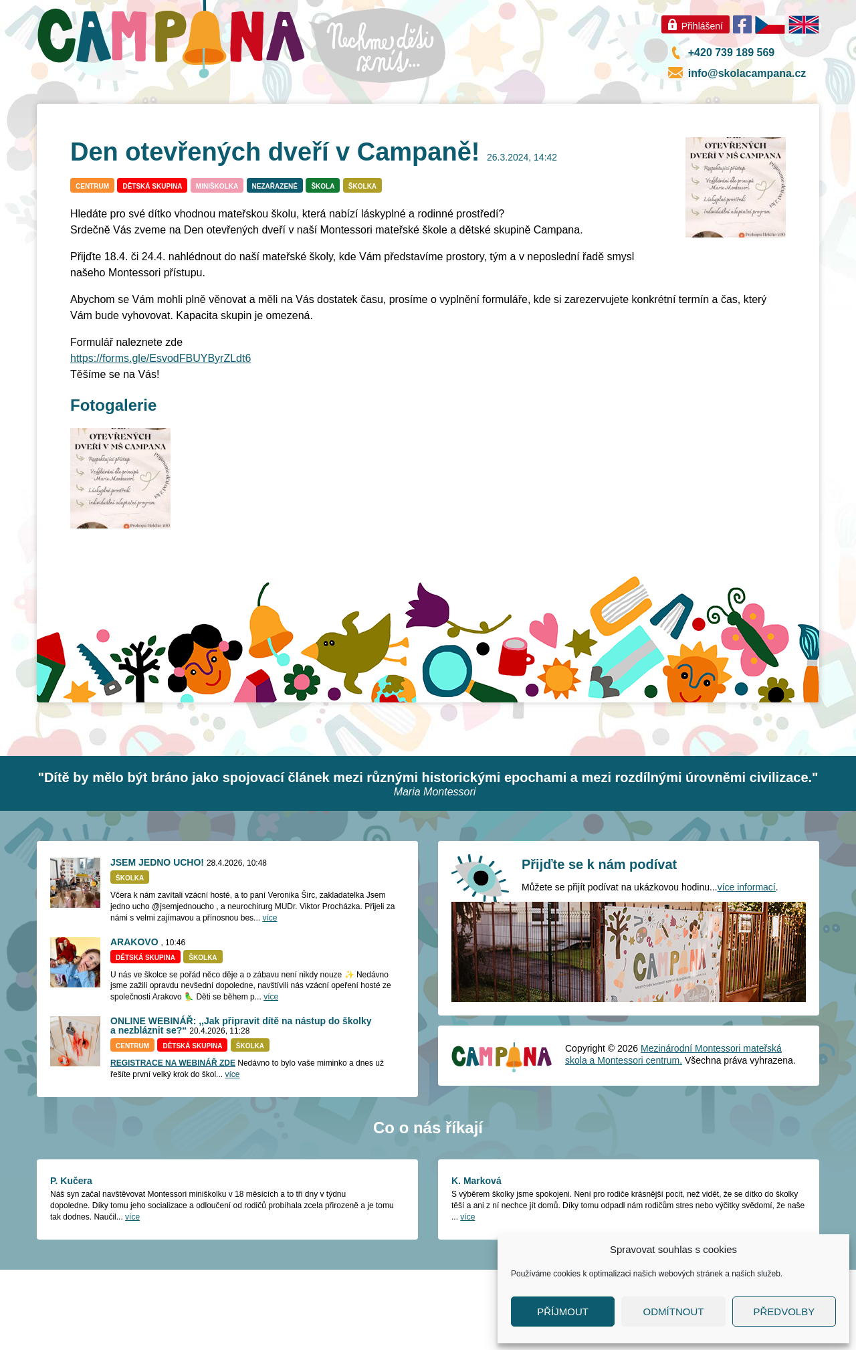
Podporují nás (505, 108)
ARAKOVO (134, 1022)
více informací (747, 967)
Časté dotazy (584, 148)
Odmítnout (673, 1311)
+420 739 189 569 (731, 52)
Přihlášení (702, 26)
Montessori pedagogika (275, 108)
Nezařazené (275, 266)
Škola (322, 266)
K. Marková (476, 1261)
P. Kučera (71, 1261)
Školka (115, 148)
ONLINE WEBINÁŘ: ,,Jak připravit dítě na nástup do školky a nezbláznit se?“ (241, 1106)
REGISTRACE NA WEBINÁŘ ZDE (172, 1143)
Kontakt (750, 108)
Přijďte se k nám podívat (599, 944)
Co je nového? (88, 108)
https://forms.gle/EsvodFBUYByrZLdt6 (160, 438)
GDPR (586, 108)
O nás (170, 108)
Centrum (428, 148)
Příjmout (562, 1311)
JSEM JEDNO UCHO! (157, 942)
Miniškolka (271, 148)
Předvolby (784, 1311)
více (269, 998)
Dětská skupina (152, 266)
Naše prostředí (401, 108)
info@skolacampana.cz (747, 73)
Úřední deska (665, 108)
